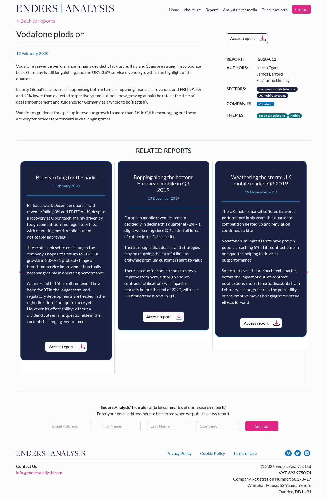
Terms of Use (245, 453)
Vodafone (265, 104)
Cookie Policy (212, 453)
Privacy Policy (179, 453)
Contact (301, 9)
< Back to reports (35, 20)
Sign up (261, 425)
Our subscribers (274, 9)
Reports (212, 9)
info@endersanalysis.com (39, 472)
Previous (21, 271)
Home (174, 9)
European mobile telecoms (277, 89)
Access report (242, 38)
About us (191, 9)
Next (305, 271)
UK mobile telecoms (272, 95)
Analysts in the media (240, 9)
